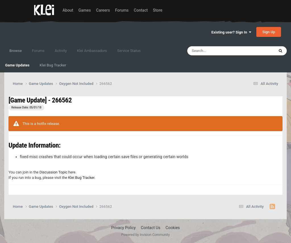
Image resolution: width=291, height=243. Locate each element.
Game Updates (17, 65)
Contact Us (151, 227)
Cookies (173, 227)
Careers (103, 10)
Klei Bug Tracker (53, 65)
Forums (122, 10)
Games (84, 10)
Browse (15, 53)
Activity (61, 51)
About (68, 10)
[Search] (216, 50)
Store (157, 10)
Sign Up (268, 32)
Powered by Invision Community (145, 235)
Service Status (129, 51)
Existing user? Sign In (231, 32)
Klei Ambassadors (92, 51)
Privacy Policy (123, 227)
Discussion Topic (53, 172)
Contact (141, 10)
